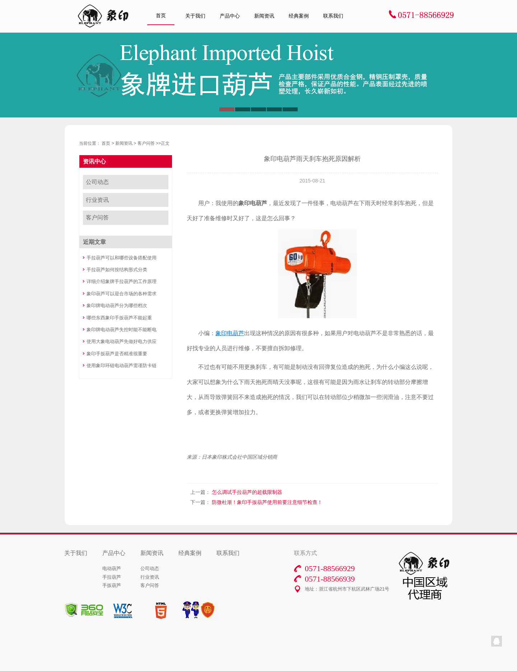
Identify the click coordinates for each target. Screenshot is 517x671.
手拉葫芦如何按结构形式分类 (117, 269)
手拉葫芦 (111, 577)
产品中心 (230, 16)
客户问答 (146, 143)
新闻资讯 (264, 16)
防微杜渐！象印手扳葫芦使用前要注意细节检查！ (267, 502)
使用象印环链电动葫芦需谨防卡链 (122, 365)
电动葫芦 (111, 568)
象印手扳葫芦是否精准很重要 (117, 353)
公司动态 (97, 182)
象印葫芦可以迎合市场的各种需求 (122, 293)
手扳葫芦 (111, 585)
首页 (161, 15)
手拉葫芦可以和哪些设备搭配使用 (122, 257)
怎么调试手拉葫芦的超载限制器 (247, 492)
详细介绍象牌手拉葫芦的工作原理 (122, 281)
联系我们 (333, 16)
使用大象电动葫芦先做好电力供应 (122, 341)
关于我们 (195, 16)
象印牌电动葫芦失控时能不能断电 (122, 329)
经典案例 (299, 16)
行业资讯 (97, 200)
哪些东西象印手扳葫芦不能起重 (119, 317)
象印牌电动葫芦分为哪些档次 (117, 305)
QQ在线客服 (496, 641)
